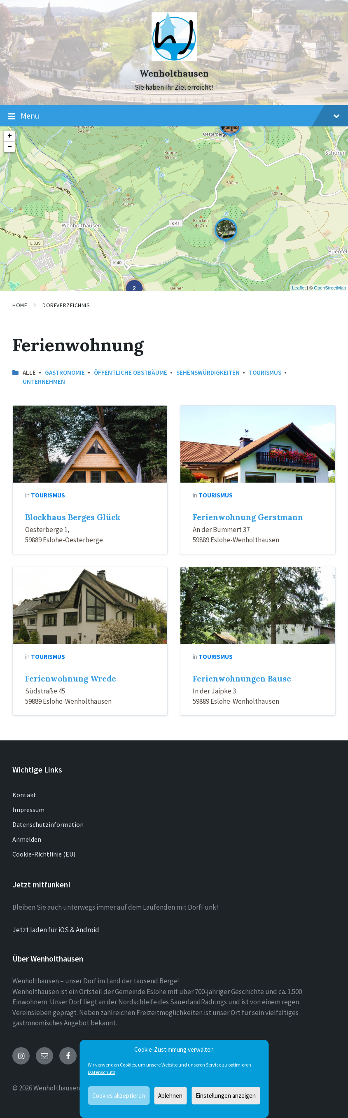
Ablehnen (170, 1095)
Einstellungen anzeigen (226, 1095)
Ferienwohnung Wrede (70, 679)
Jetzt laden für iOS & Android (55, 929)
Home (19, 305)
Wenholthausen (174, 73)
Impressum (28, 809)
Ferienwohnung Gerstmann (248, 517)
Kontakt (24, 795)
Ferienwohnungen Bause (242, 679)
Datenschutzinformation (48, 824)
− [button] (9, 147)
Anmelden (26, 839)
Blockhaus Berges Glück (72, 517)
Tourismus (265, 372)
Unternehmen (44, 381)
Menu (174, 116)
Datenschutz (101, 1072)
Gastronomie (65, 372)
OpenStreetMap (330, 287)
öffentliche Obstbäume (130, 372)
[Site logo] (174, 58)
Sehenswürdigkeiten (208, 372)
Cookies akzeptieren (118, 1095)
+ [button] (9, 136)
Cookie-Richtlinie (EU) (43, 854)
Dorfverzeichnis (66, 305)
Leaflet (299, 287)
